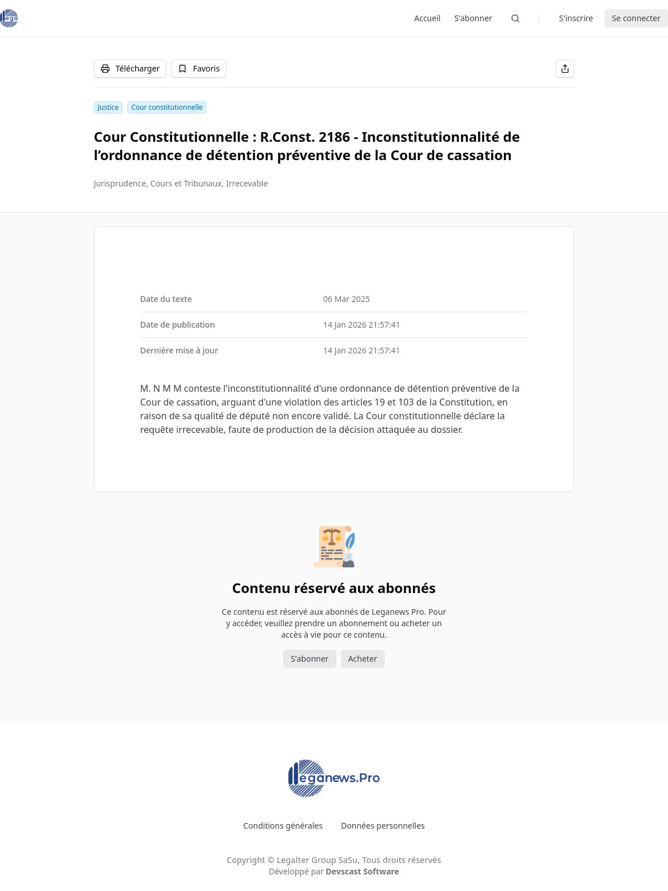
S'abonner (473, 18)
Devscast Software (362, 871)
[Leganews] (9, 18)
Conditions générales (283, 825)
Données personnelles (383, 825)
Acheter (362, 658)
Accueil (427, 18)
